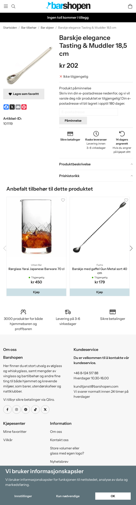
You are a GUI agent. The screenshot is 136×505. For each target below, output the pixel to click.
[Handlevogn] (130, 6)
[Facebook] (6, 107)
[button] (36, 292)
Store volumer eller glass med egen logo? (67, 450)
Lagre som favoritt (24, 94)
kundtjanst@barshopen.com (96, 386)
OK (113, 496)
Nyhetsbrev (59, 461)
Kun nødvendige (68, 496)
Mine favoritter (15, 431)
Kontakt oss (59, 440)
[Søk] (13, 6)
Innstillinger (23, 496)
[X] (12, 107)
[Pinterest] (24, 107)
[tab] (96, 164)
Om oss (56, 431)
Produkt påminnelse (75, 88)
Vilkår (8, 440)
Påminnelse (73, 120)
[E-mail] (18, 107)
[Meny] (6, 6)
